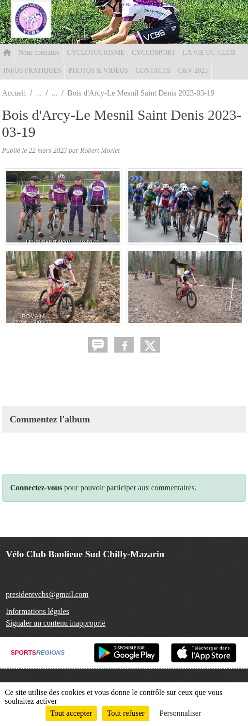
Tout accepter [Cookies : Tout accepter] (71, 713)
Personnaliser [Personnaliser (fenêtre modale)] (180, 713)
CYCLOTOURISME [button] (95, 52)
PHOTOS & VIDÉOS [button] (98, 70)
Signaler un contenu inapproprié (56, 623)
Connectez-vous (36, 488)
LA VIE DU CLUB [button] (209, 52)
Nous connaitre (39, 52)
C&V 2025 (193, 70)
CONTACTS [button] (153, 70)
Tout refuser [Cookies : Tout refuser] (126, 713)
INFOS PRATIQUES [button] (32, 70)
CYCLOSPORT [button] (153, 52)
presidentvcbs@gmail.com (47, 594)
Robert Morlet (100, 150)
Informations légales (37, 611)
